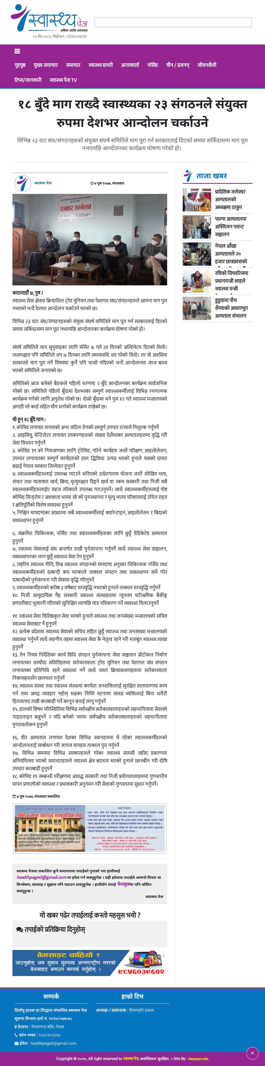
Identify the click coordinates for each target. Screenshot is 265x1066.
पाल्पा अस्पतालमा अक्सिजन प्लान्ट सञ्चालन (230, 227)
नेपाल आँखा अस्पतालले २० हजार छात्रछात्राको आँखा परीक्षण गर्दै (231, 258)
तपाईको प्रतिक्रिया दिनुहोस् (50, 929)
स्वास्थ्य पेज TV (63, 80)
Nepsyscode (198, 1059)
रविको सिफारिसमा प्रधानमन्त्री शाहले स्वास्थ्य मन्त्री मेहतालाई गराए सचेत (231, 289)
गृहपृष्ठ (19, 65)
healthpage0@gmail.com (41, 877)
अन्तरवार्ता (130, 65)
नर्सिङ (152, 65)
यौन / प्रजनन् (177, 65)
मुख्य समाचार (46, 65)
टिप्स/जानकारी (27, 80)
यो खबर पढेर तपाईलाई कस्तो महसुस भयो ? (90, 915)
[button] (252, 1053)
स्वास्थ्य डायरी (101, 65)
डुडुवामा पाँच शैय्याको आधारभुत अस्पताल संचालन (231, 308)
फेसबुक (123, 884)
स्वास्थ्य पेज (130, 1059)
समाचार (73, 65)
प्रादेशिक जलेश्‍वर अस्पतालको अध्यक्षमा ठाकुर (230, 200)
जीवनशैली (206, 65)
